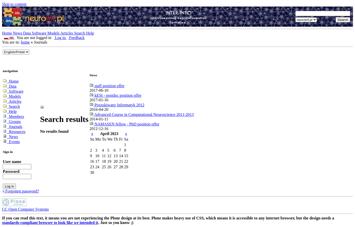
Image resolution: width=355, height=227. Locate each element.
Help (90, 33)
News (18, 33)
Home (7, 33)
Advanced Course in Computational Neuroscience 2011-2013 (141, 114)
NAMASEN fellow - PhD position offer (124, 124)
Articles (67, 33)
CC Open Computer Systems (25, 209)
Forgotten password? (21, 191)
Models (54, 33)
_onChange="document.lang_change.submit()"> (16, 52)
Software (40, 33)
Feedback (76, 38)
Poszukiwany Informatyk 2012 (116, 105)
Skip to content (14, 4)
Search (80, 33)
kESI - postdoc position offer (115, 95)
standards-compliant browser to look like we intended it (50, 222)
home (25, 42)
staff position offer (107, 86)
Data (27, 33)
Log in (59, 38)
